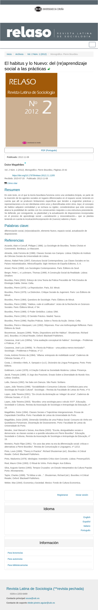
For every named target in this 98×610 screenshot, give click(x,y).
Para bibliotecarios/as (18, 565)
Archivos (19, 54)
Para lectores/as (15, 553)
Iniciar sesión (82, 495)
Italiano (87, 526)
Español (86, 521)
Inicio (9, 54)
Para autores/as (15, 559)
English (86, 517)
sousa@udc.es (33, 598)
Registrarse (62, 495)
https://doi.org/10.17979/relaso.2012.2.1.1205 (33, 175)
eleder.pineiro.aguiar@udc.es (41, 603)
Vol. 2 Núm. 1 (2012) (37, 54)
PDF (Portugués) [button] (49, 150)
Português (85, 530)
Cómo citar (11, 183)
